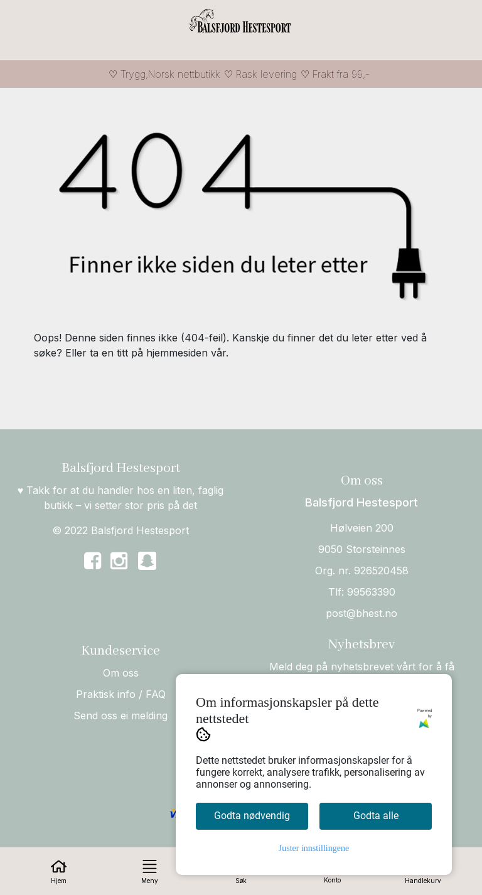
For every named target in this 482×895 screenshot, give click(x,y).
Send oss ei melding (120, 715)
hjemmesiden (177, 352)
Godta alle (376, 816)
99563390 (371, 592)
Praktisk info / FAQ (121, 694)
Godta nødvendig (252, 816)
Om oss (121, 673)
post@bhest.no (361, 613)
